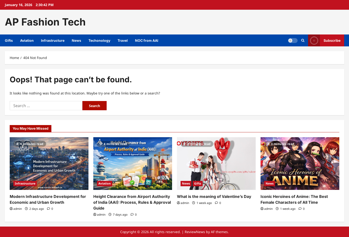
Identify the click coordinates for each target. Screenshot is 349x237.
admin (17, 209)
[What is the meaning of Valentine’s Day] (216, 163)
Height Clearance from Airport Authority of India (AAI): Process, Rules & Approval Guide (132, 202)
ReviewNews (195, 231)
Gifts (9, 40)
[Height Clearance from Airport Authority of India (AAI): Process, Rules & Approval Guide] (132, 163)
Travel (123, 40)
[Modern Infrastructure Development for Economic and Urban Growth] (49, 163)
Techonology (99, 40)
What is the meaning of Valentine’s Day (214, 196)
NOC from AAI (146, 40)
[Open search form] (302, 40)
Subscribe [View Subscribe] (324, 40)
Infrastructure (52, 40)
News (76, 40)
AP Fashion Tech (45, 22)
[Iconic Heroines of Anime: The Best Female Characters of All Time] (300, 163)
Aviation (27, 40)
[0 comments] (50, 209)
